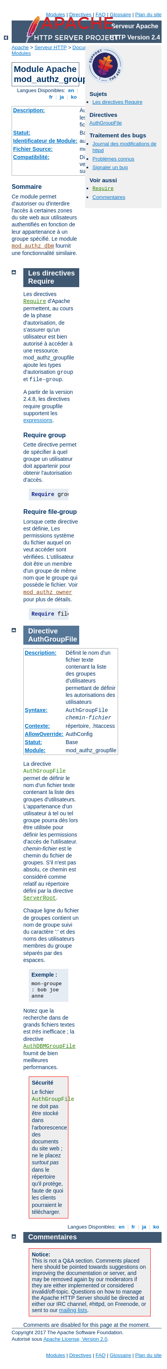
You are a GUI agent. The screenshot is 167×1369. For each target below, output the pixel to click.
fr (51, 97)
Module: (35, 750)
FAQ (101, 14)
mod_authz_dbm (33, 246)
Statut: (21, 133)
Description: (29, 110)
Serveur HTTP (51, 47)
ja (61, 97)
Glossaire (120, 14)
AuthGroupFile (105, 123)
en (71, 90)
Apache (20, 47)
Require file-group (50, 511)
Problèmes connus (113, 159)
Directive (43, 631)
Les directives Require (117, 102)
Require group (44, 435)
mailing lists (73, 1310)
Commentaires (108, 197)
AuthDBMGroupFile (49, 1046)
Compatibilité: (31, 157)
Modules (55, 14)
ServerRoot (39, 898)
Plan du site (148, 14)
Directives (80, 14)
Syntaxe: (36, 710)
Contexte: (37, 726)
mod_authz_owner (47, 592)
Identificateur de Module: (45, 141)
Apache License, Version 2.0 (75, 1339)
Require (103, 189)
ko (74, 97)
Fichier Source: (33, 149)
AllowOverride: (44, 734)
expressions (37, 420)
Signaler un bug (110, 167)
